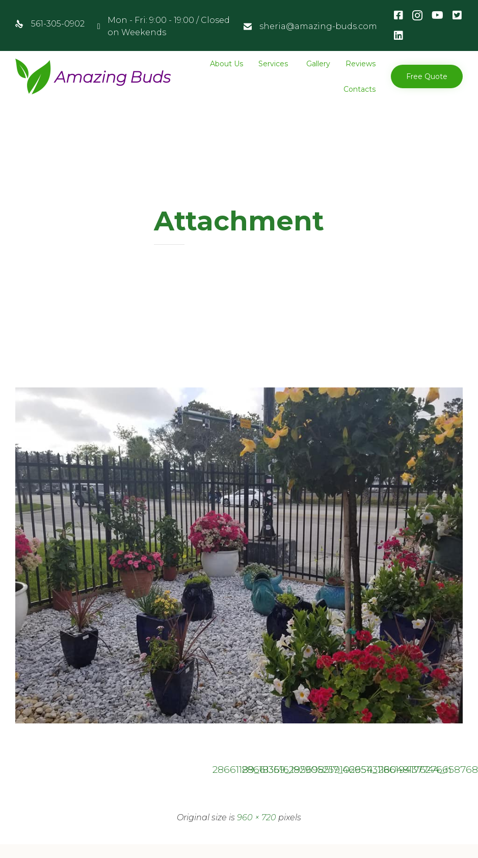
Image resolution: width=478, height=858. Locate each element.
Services (273, 63)
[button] (427, 76)
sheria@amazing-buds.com (318, 26)
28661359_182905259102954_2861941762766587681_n (253, 769)
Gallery (318, 63)
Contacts (359, 89)
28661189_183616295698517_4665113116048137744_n (224, 769)
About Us (226, 63)
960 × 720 (256, 817)
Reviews (361, 63)
